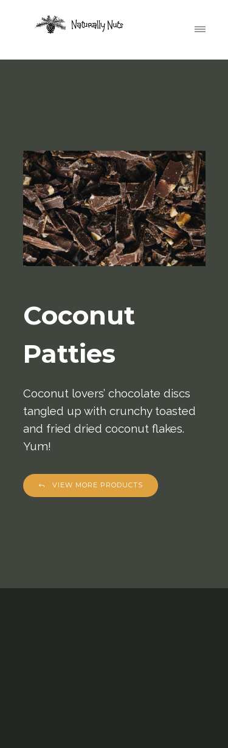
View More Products (90, 485)
